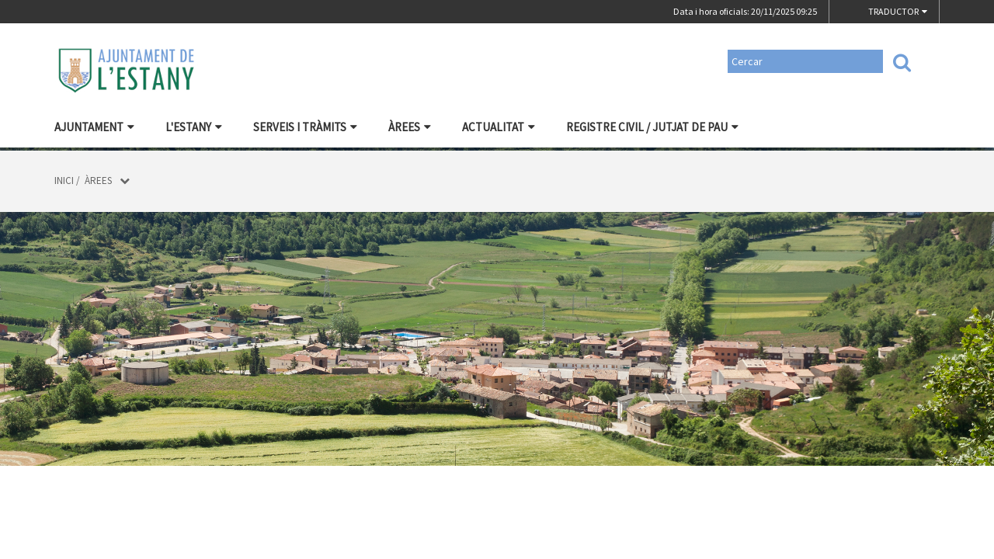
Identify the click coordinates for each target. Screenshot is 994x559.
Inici (64, 180)
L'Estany (193, 127)
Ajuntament (94, 127)
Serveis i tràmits (305, 127)
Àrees (409, 127)
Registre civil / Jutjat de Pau (652, 127)
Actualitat (498, 127)
